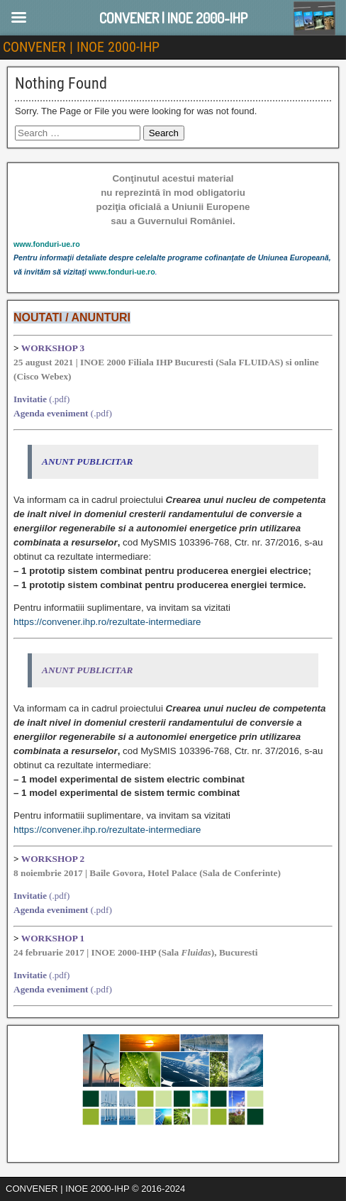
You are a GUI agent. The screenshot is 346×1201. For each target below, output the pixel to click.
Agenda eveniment (51, 413)
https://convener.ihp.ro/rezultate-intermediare (107, 621)
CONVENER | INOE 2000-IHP (81, 46)
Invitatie (30, 399)
